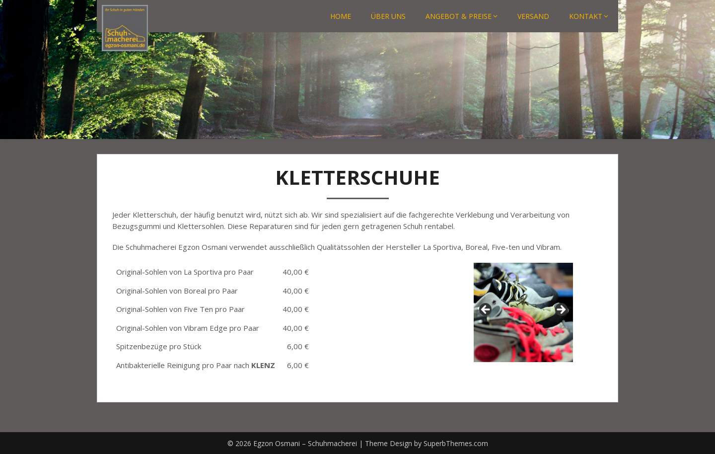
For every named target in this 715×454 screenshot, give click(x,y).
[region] (523, 312)
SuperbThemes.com (456, 443)
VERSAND (533, 16)
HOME (340, 16)
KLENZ (263, 365)
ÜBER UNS (388, 16)
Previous (486, 310)
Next (560, 310)
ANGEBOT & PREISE (459, 16)
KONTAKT (585, 16)
